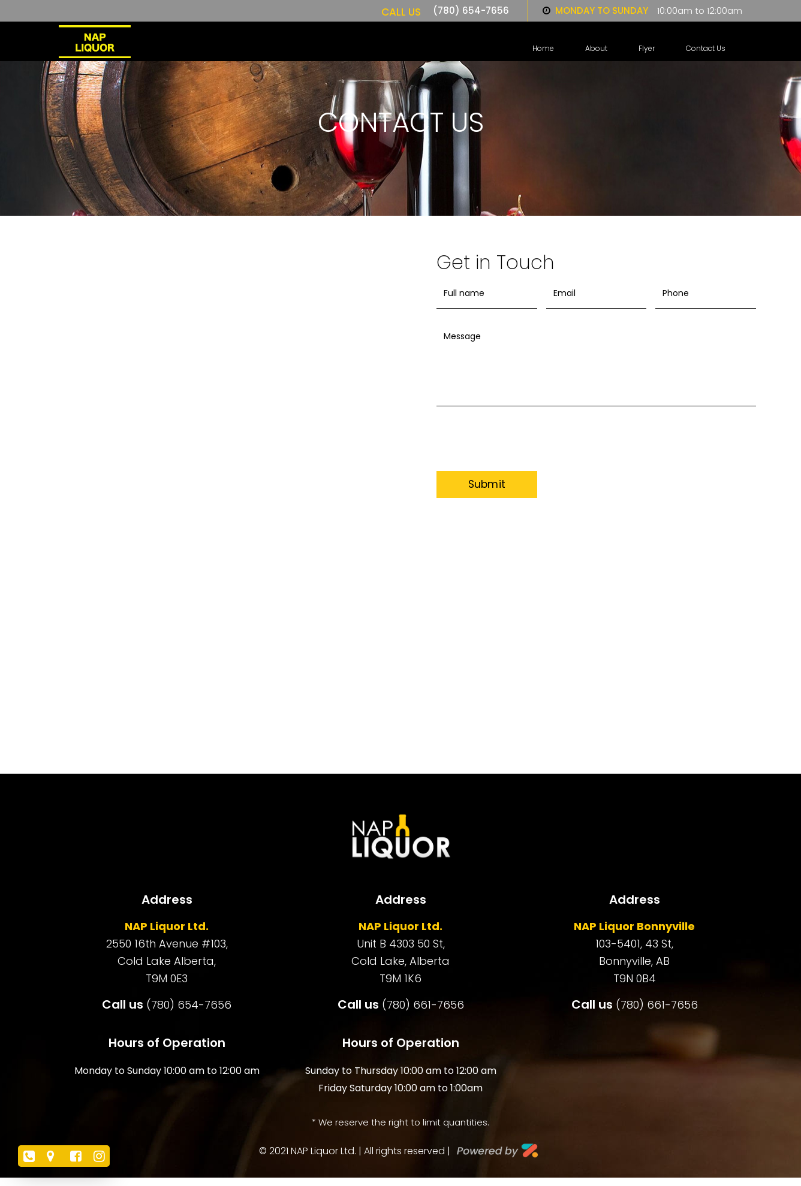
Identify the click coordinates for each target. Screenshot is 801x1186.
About (596, 48)
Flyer (647, 48)
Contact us (705, 48)
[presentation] (536, 447)
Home (543, 48)
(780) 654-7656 (471, 10)
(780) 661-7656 (423, 1004)
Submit (486, 484)
